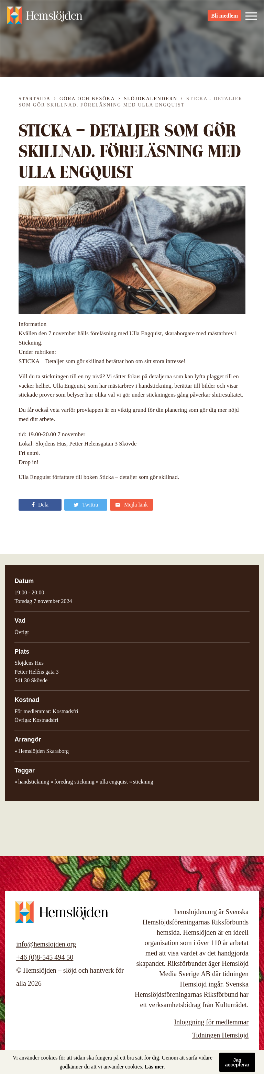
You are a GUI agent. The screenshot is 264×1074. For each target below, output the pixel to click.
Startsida (35, 98)
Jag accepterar (237, 1062)
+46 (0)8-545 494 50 (44, 957)
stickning (143, 782)
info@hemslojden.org (46, 944)
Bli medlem (224, 17)
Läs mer (154, 1067)
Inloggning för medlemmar (211, 1022)
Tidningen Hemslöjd (220, 1035)
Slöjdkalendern (151, 98)
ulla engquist (114, 782)
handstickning (33, 782)
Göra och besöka (87, 98)
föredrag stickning (74, 782)
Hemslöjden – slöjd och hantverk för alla (44, 17)
